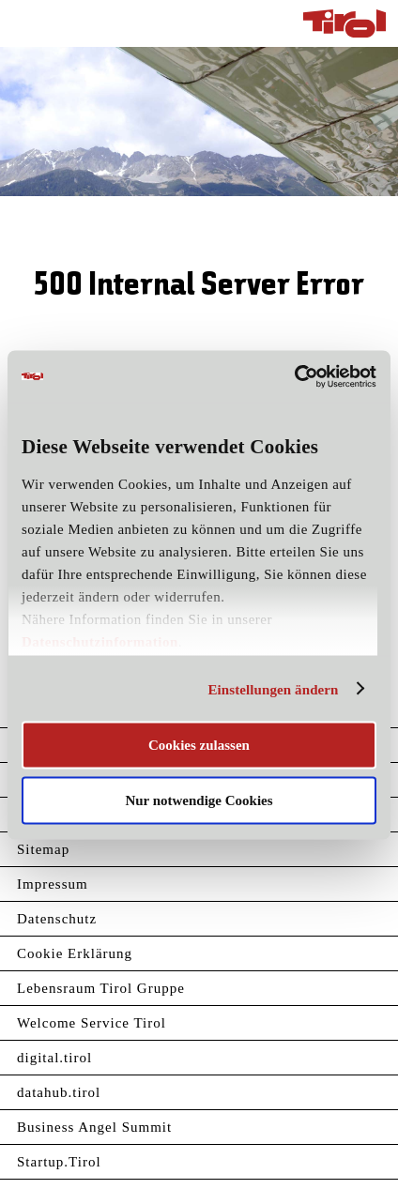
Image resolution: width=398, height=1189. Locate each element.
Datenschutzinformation (100, 641)
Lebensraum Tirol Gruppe (101, 988)
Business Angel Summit (94, 1127)
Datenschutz (57, 918)
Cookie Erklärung (74, 953)
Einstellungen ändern (272, 688)
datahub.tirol (58, 1092)
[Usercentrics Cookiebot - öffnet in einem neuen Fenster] (294, 376)
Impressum (52, 884)
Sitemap (43, 849)
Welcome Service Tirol (91, 1022)
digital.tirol (54, 1057)
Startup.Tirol (59, 1161)
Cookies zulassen (199, 745)
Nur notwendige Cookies (198, 799)
